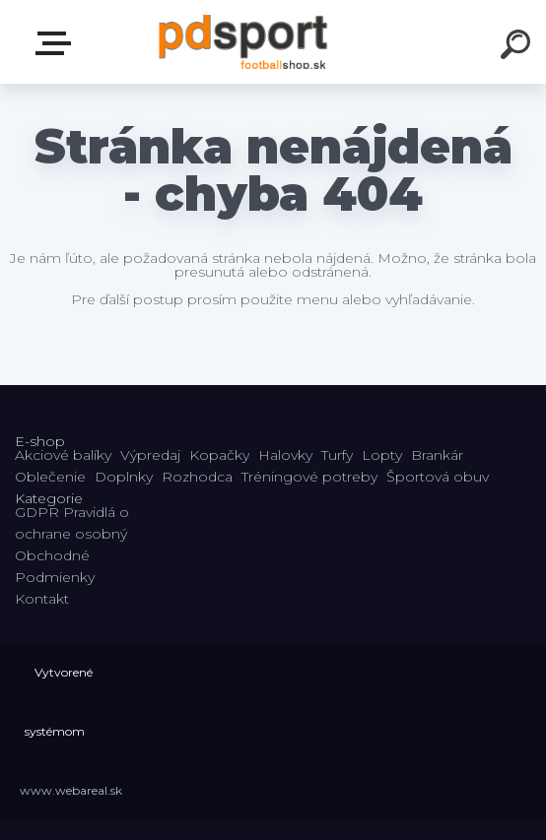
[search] (518, 47)
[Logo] (244, 42)
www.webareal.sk (71, 790)
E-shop (57, 43)
